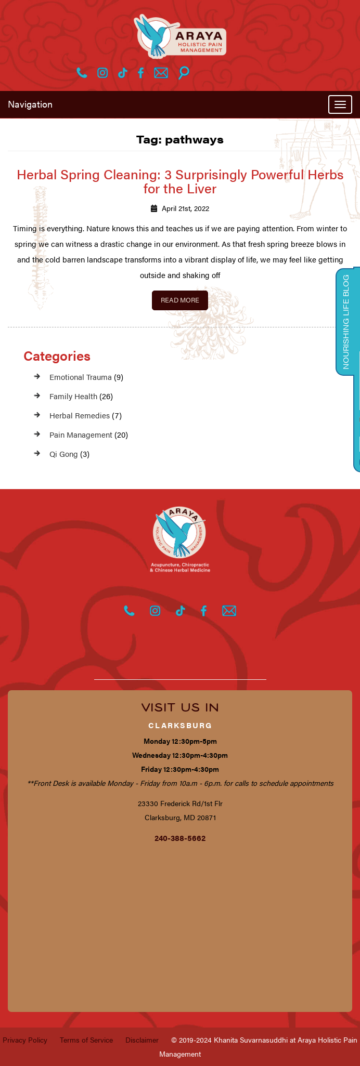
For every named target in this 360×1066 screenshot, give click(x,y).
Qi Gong (63, 453)
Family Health (73, 395)
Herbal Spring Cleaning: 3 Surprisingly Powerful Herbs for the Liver (180, 181)
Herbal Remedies (79, 415)
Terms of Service (86, 1039)
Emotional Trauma (80, 376)
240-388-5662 (180, 837)
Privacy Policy (25, 1039)
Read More (180, 300)
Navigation (30, 103)
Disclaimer (142, 1039)
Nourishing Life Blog (345, 322)
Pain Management (80, 434)
